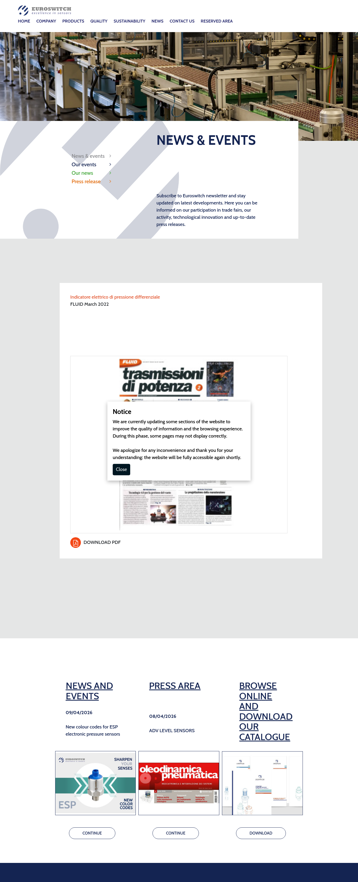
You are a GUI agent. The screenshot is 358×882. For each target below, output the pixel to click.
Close (121, 469)
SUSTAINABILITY (129, 21)
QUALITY (98, 21)
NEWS (157, 21)
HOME (24, 21)
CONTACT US (182, 21)
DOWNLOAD (261, 833)
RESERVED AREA (217, 21)
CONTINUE (92, 833)
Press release (86, 181)
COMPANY (46, 21)
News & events (88, 156)
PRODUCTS (73, 21)
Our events (84, 164)
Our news (82, 173)
